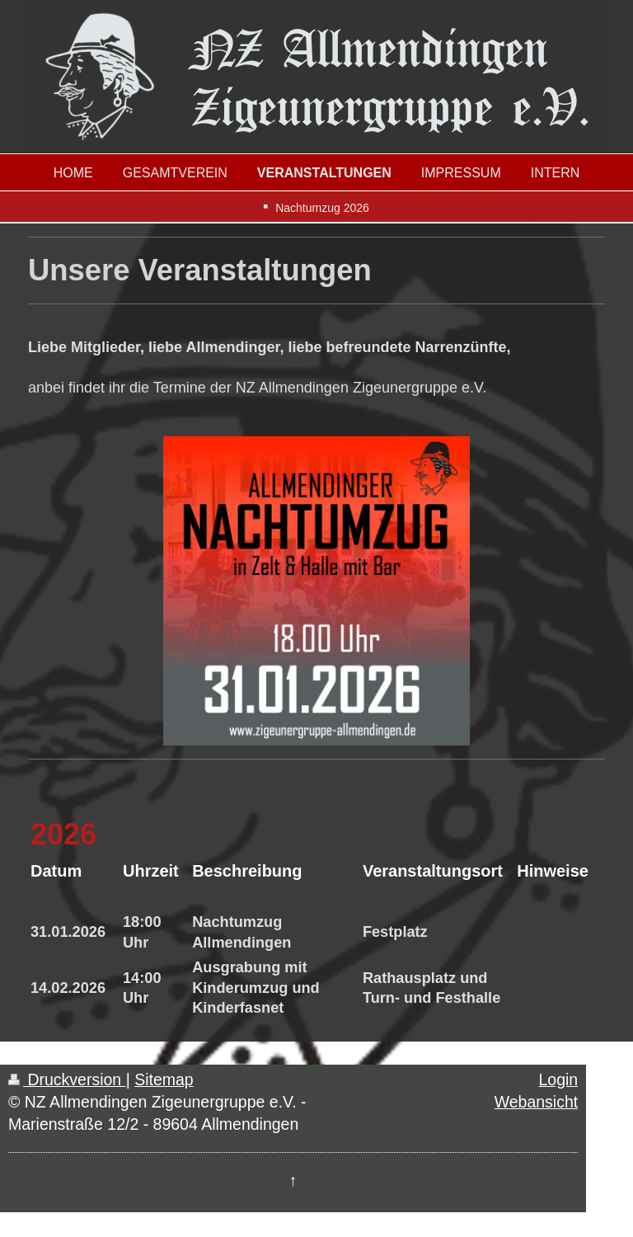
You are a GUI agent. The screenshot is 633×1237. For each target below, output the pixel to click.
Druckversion (67, 1079)
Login (558, 1079)
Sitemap (164, 1079)
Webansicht (537, 1102)
